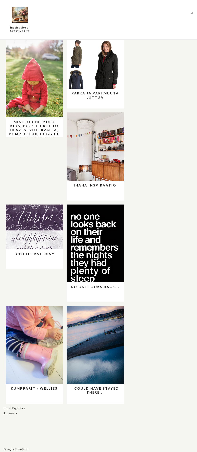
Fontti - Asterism (34, 254)
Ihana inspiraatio (95, 185)
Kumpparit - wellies (34, 388)
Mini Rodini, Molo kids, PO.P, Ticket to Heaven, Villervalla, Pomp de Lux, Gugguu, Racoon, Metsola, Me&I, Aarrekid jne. (34, 132)
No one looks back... (95, 287)
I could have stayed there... (95, 390)
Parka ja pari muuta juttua (95, 95)
